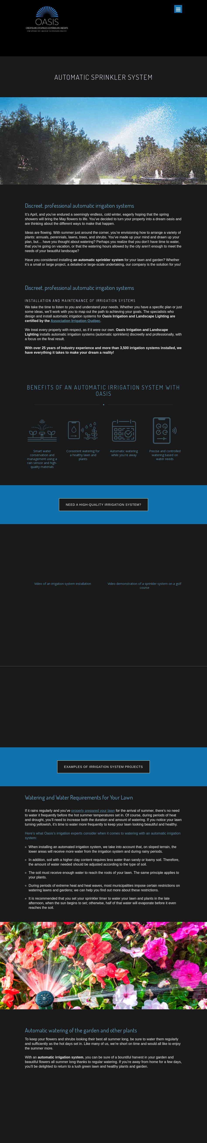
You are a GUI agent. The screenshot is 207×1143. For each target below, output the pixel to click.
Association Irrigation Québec (75, 321)
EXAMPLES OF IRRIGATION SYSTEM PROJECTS (103, 696)
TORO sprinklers (90, 1102)
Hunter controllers (91, 1106)
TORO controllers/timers (95, 1093)
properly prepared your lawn (93, 739)
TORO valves (88, 1097)
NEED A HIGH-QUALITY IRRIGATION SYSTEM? (103, 504)
